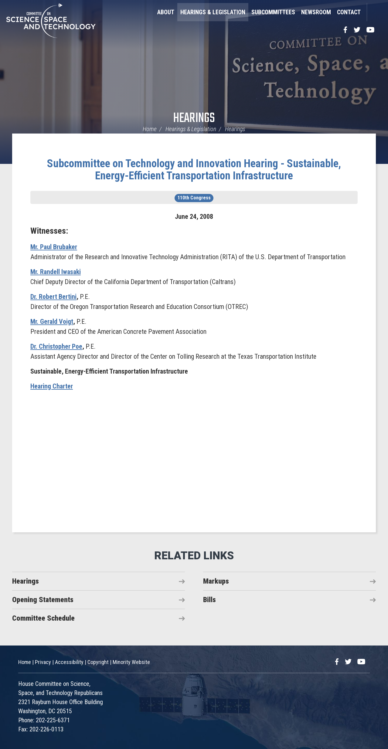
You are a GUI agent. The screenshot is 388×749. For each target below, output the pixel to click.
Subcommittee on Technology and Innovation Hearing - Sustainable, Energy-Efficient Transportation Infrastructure (194, 169)
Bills (209, 599)
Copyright (98, 662)
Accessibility (69, 662)
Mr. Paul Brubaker (53, 247)
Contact (349, 12)
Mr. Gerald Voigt (51, 321)
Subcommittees (273, 12)
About (165, 12)
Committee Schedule (43, 618)
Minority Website (131, 662)
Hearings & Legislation (212, 12)
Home (150, 129)
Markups (216, 581)
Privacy (43, 662)
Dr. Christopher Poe (56, 346)
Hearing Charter (51, 386)
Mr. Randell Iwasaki (55, 272)
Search (374, 12)
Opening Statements (42, 599)
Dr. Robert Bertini (53, 296)
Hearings (194, 118)
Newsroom (316, 12)
